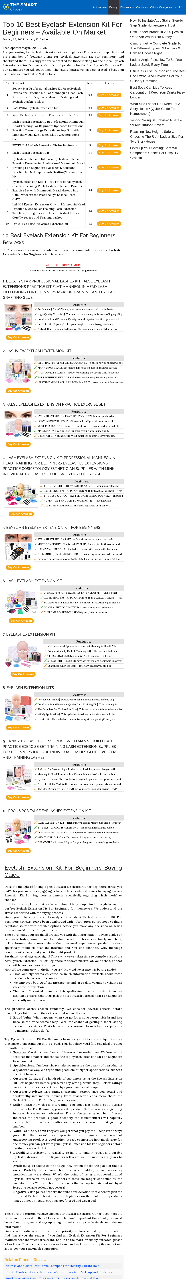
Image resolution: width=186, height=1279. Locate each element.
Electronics (127, 7)
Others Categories (164, 7)
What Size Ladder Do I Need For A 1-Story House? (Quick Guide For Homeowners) (157, 109)
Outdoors (142, 7)
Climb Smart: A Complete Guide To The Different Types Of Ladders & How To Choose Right (155, 48)
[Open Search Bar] (180, 7)
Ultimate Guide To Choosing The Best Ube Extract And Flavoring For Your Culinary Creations (158, 76)
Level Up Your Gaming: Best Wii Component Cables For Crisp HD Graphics (154, 153)
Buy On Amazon (109, 94)
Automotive (100, 7)
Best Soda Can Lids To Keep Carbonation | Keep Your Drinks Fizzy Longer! (157, 92)
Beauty (113, 7)
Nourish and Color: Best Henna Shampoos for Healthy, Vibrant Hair (52, 1266)
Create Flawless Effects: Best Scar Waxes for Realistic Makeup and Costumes (58, 1272)
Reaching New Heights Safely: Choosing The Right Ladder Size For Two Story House (156, 136)
